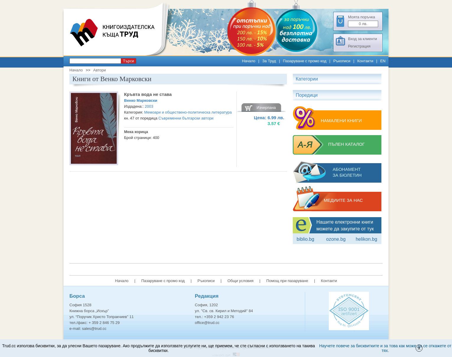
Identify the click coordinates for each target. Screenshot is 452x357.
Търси (128, 61)
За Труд (269, 61)
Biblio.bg (305, 239)
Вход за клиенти (362, 39)
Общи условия (240, 281)
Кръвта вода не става (148, 94)
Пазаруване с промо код (304, 61)
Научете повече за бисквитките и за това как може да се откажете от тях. (385, 348)
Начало (248, 61)
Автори (99, 70)
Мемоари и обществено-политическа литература (188, 112)
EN (383, 61)
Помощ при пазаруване (287, 281)
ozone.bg (336, 239)
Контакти (365, 61)
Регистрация (359, 46)
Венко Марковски (140, 100)
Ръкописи (341, 61)
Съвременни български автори (185, 118)
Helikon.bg (366, 239)
